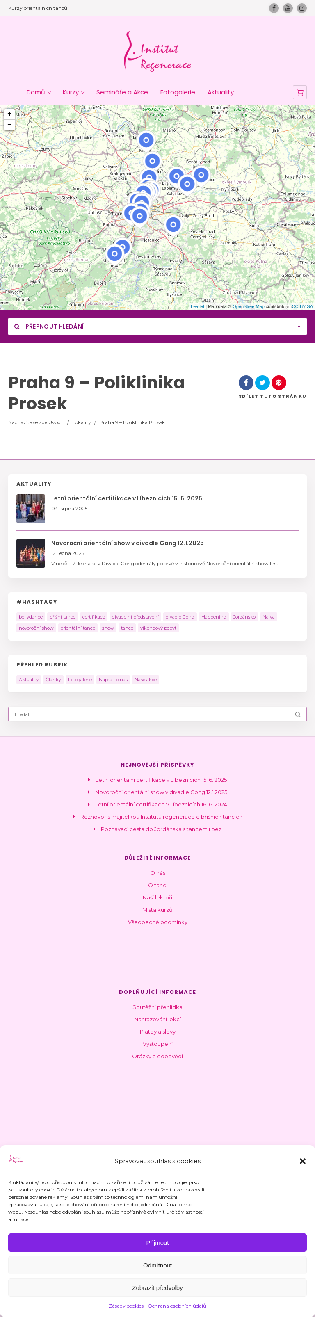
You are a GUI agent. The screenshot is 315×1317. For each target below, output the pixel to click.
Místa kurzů (157, 909)
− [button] (9, 125)
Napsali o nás (113, 679)
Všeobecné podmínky (157, 922)
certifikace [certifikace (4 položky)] (93, 617)
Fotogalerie (80, 679)
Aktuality (29, 679)
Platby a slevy (158, 1031)
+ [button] (9, 114)
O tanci (157, 885)
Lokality (81, 422)
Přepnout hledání (49, 326)
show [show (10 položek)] (108, 628)
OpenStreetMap (249, 306)
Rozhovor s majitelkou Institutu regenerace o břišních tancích (161, 816)
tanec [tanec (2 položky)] (127, 628)
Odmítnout (157, 1265)
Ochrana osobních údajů (177, 1306)
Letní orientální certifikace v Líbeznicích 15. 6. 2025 (161, 779)
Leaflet (197, 306)
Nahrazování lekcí (157, 1019)
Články (53, 679)
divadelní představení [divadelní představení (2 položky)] (135, 617)
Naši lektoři (157, 897)
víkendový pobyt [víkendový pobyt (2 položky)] (158, 628)
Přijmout (157, 1242)
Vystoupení (158, 1044)
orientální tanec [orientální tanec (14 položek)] (78, 628)
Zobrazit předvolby (157, 1287)
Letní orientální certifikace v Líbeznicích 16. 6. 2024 (161, 804)
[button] (303, 1161)
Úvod (54, 422)
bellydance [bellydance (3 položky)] (31, 617)
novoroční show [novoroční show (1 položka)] (36, 628)
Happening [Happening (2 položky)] (213, 617)
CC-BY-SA (302, 306)
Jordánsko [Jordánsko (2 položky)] (244, 617)
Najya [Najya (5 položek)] (268, 617)
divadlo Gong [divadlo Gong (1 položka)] (180, 617)
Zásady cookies (126, 1306)
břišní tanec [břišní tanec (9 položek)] (62, 617)
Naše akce (146, 679)
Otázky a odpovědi (157, 1056)
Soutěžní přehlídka (157, 1007)
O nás (157, 873)
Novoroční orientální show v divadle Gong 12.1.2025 (161, 792)
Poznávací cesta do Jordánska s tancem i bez (161, 829)
